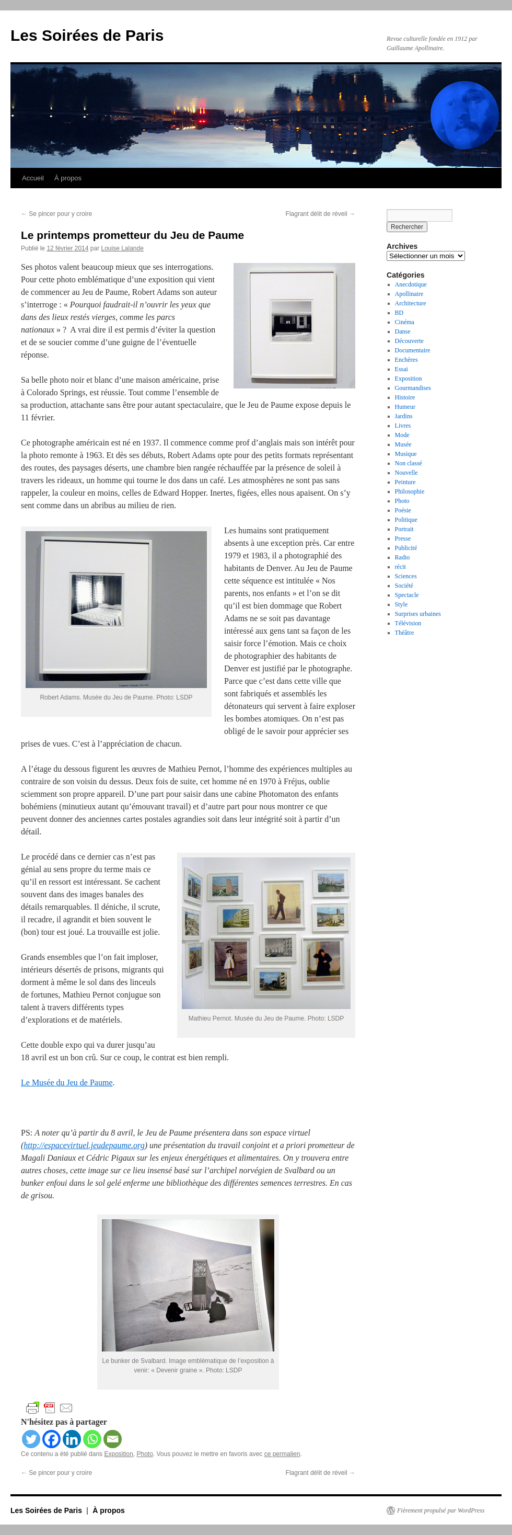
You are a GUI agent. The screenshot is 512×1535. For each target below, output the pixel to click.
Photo (145, 1454)
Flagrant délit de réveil (320, 213)
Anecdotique (411, 284)
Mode (402, 435)
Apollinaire (409, 293)
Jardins (404, 416)
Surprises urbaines (418, 613)
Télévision (408, 623)
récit (400, 566)
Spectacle (407, 595)
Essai (401, 369)
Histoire (405, 397)
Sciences (406, 576)
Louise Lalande (122, 248)
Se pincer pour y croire (56, 213)
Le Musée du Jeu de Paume (67, 1082)
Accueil (33, 178)
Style (401, 604)
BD (399, 312)
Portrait (404, 529)
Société (404, 585)
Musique (406, 453)
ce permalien (282, 1454)
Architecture (410, 303)
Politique (406, 519)
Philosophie (410, 491)
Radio (402, 557)
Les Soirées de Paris (87, 35)
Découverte (409, 341)
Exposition (118, 1454)
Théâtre (404, 632)
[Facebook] (51, 1439)
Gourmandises (413, 388)
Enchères (406, 359)
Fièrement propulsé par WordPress (440, 1510)
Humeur (405, 406)
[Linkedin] (72, 1439)
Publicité (406, 548)
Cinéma (404, 322)
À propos (68, 178)
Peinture (405, 482)
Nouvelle (406, 472)
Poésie (403, 510)
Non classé (408, 463)
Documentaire (412, 350)
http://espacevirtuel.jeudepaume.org (84, 1145)
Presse (403, 538)
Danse (403, 331)
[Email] (112, 1439)
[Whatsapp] (92, 1439)
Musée (403, 444)
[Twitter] (31, 1439)
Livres (403, 425)
